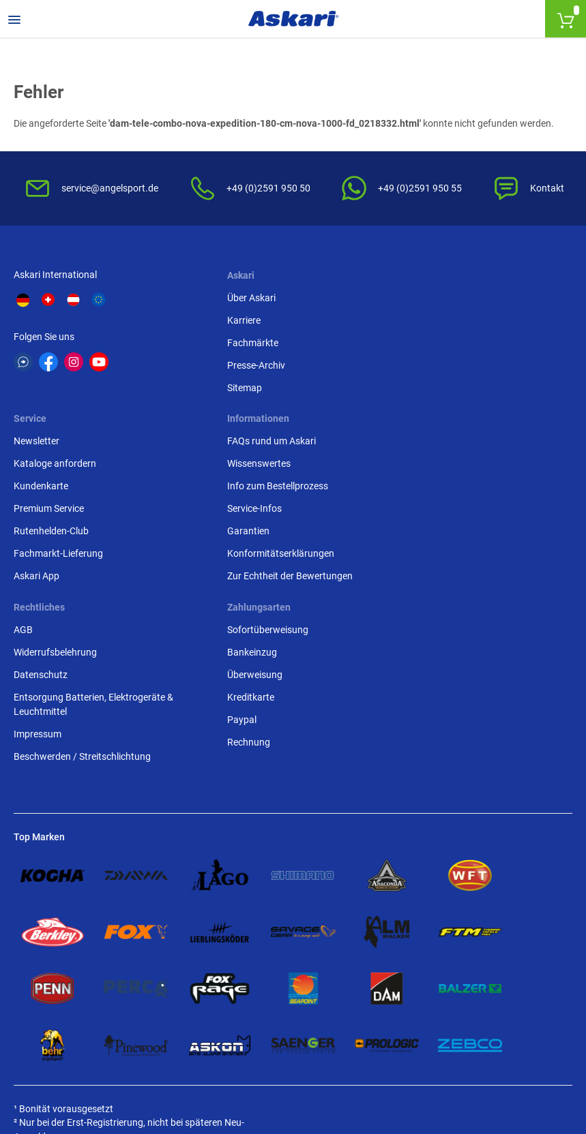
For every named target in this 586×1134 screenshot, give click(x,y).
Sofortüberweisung (437, 487)
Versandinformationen (226, 1059)
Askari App (420, 434)
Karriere (222, 321)
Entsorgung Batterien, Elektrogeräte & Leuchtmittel (285, 561)
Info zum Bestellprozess (64, 532)
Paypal (411, 577)
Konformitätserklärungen (67, 599)
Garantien (35, 577)
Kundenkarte (424, 344)
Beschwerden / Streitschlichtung (273, 614)
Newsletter (420, 299)
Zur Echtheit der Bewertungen (76, 622)
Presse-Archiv (234, 366)
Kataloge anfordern (438, 321)
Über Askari (229, 299)
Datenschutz (232, 532)
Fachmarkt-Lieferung (441, 411)
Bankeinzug (422, 509)
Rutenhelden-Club (434, 389)
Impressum (229, 591)
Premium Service (432, 366)
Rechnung (418, 599)
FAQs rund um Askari (58, 487)
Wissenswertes (45, 509)
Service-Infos (41, 554)
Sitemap (222, 389)
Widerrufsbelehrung (247, 509)
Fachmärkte (231, 344)
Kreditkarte (420, 554)
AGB (214, 487)
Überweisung (424, 532)
